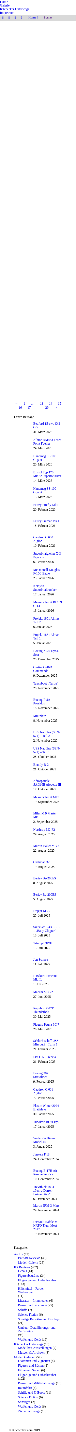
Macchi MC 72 (43, 992)
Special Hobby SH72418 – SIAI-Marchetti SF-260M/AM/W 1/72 (35, 155)
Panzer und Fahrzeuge (32, 1305)
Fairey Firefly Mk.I (45, 504)
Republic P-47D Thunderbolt (43, 1010)
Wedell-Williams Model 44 (44, 1140)
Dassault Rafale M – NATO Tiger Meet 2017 (46, 1225)
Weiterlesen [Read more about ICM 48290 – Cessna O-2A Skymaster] (22, 248)
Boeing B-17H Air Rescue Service (45, 1172)
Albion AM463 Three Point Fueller (47, 441)
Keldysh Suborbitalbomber (45, 587)
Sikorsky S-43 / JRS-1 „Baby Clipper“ (47, 928)
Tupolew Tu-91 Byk (46, 1122)
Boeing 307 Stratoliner (40, 1075)
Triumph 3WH (42, 943)
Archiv (18, 1254)
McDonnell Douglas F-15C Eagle (46, 571)
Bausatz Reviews (29, 1258)
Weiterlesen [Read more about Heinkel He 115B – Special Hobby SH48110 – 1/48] (22, 317)
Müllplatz (39, 716)
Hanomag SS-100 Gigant (44, 457)
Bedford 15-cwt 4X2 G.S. (46, 425)
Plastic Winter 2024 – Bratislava (47, 1107)
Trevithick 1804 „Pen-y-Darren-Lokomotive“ (43, 1190)
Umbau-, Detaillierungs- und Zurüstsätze (36, 1329)
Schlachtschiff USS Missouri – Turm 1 (46, 1042)
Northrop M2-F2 (44, 829)
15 (59, 403)
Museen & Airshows (31, 1352)
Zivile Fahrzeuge (29, 1411)
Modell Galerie (24, 1357)
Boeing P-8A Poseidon (41, 701)
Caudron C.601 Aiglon (43, 1091)
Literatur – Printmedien (33, 1300)
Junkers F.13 (41, 1154)
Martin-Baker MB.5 (46, 846)
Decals (22, 1271)
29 (47, 407)
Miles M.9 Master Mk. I (45, 815)
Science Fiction (28, 1314)
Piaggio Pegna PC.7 (46, 1024)
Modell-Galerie (28, 1262)
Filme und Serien (29, 1370)
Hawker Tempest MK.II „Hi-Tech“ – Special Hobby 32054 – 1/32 (37, 75)
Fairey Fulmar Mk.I (46, 521)
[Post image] (22, 428)
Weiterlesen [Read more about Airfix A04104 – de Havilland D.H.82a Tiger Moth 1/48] (22, 387)
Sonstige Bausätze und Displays (39, 1319)
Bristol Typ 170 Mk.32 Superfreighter (47, 474)
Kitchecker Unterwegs (28, 1344)
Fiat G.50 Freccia (44, 1057)
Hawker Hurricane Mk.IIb (45, 977)
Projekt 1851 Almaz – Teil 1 (47, 636)
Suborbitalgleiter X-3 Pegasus (47, 555)
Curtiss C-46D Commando (42, 669)
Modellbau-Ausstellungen (35, 1348)
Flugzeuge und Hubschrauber (37, 1280)
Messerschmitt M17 (46, 797)
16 (20, 407)
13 (41, 403)
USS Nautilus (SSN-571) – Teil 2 (46, 734)
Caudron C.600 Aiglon (43, 539)
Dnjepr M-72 (41, 911)
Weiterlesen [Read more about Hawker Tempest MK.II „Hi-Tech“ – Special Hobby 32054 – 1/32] (22, 87)
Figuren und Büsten (31, 1365)
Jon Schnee (40, 959)
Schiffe (22, 1310)
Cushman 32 (41, 862)
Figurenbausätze (28, 1275)
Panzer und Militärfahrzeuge (36, 1383)
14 (50, 403)
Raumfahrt (25, 1388)
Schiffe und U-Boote (31, 1392)
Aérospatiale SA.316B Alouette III (47, 782)
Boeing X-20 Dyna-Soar (46, 652)
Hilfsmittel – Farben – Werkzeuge (32, 1290)
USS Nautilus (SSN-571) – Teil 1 (46, 750)
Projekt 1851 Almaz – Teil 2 (47, 620)
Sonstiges (24, 1402)
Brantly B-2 (41, 764)
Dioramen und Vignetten (34, 1361)
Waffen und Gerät (29, 1339)
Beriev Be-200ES (44, 878)
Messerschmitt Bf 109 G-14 (47, 604)
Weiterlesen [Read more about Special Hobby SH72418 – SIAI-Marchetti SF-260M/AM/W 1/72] (22, 167)
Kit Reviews (22, 1267)
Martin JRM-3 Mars (46, 1205)
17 (29, 407)
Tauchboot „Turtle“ (45, 683)
